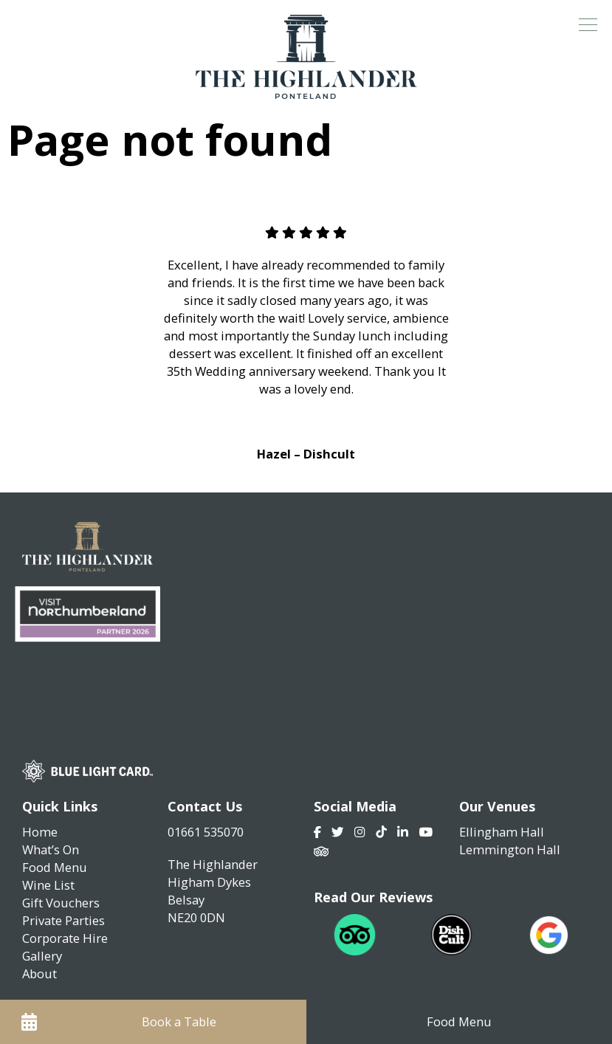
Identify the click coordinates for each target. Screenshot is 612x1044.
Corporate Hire (65, 938)
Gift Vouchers (61, 902)
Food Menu (54, 867)
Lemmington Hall (509, 849)
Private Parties (63, 920)
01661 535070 (206, 831)
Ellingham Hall (501, 831)
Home (40, 831)
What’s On (50, 849)
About (39, 973)
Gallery (42, 955)
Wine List (48, 884)
